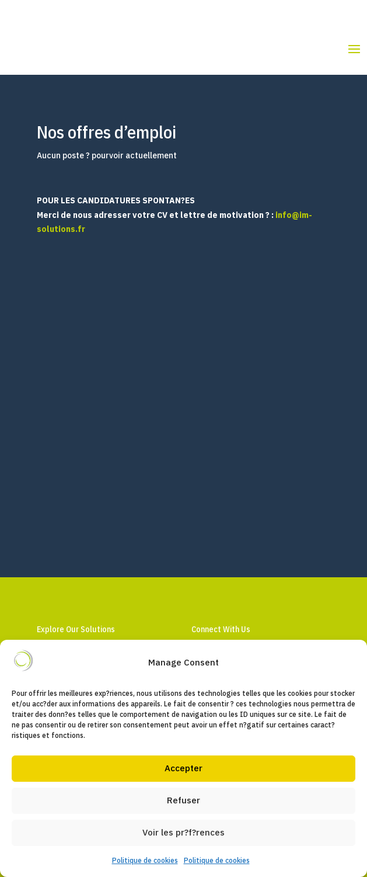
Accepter (183, 768)
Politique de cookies (145, 860)
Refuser (183, 800)
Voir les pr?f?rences (183, 832)
